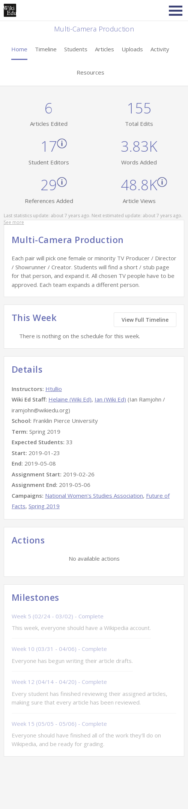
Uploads (132, 49)
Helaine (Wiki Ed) (70, 399)
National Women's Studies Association (94, 495)
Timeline (46, 49)
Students (75, 49)
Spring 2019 (44, 506)
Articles (104, 49)
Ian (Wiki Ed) (110, 399)
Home (19, 49)
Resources (90, 72)
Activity (159, 49)
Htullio (53, 389)
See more (14, 222)
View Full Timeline (145, 319)
